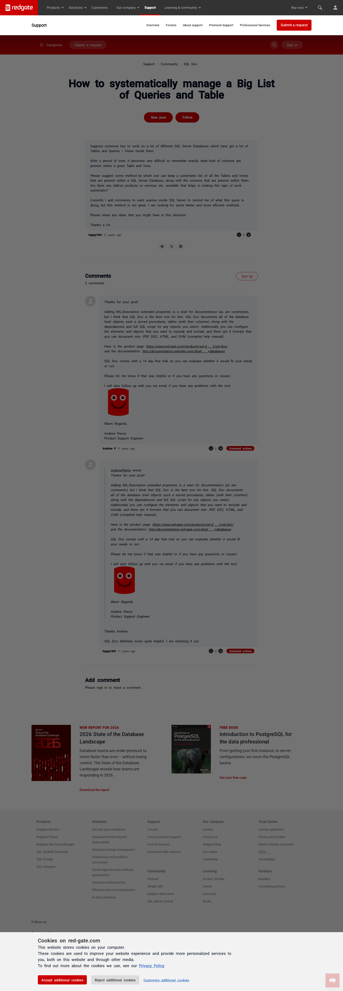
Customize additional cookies (166, 980)
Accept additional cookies (62, 980)
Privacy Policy (151, 965)
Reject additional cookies (115, 980)
